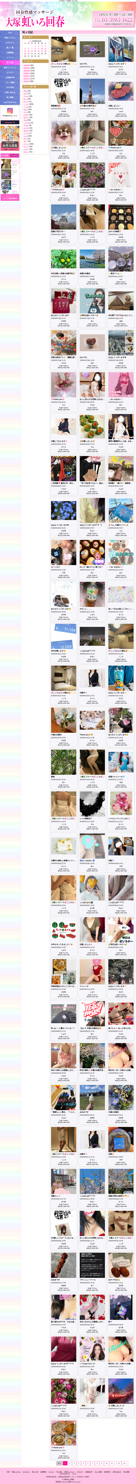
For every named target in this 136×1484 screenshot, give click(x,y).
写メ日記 (9, 63)
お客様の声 (10, 77)
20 (29, 53)
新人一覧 (9, 48)
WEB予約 (10, 87)
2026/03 (26, 68)
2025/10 (26, 81)
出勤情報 (9, 53)
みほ (25, 91)
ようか (26, 133)
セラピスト (10, 43)
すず (25, 93)
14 (32, 51)
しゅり (26, 149)
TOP (10, 33)
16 (39, 51)
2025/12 (26, 76)
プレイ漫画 (10, 82)
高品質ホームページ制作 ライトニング (68, 1481)
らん (25, 136)
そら (25, 112)
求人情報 (9, 97)
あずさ (26, 117)
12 (25, 51)
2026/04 (26, 65)
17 (42, 51)
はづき (26, 128)
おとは (26, 101)
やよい (26, 152)
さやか (26, 125)
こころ (26, 104)
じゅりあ (27, 123)
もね (25, 120)
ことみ (26, 107)
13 (29, 51)
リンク (74, 1473)
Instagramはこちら (9, 112)
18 (45, 51)
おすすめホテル (10, 102)
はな (25, 109)
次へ (124, 1463)
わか (25, 139)
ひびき (26, 115)
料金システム (10, 38)
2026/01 (26, 73)
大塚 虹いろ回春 (68, 1479)
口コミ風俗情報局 (10, 198)
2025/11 (26, 79)
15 (35, 51)
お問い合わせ (10, 92)
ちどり (26, 146)
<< (31, 41)
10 (42, 48)
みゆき (26, 131)
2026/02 (26, 71)
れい (25, 99)
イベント (9, 58)
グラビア (9, 72)
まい (25, 141)
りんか (26, 96)
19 (25, 53)
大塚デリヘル (10, 196)
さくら (26, 144)
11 (45, 48)
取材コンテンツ (10, 67)
